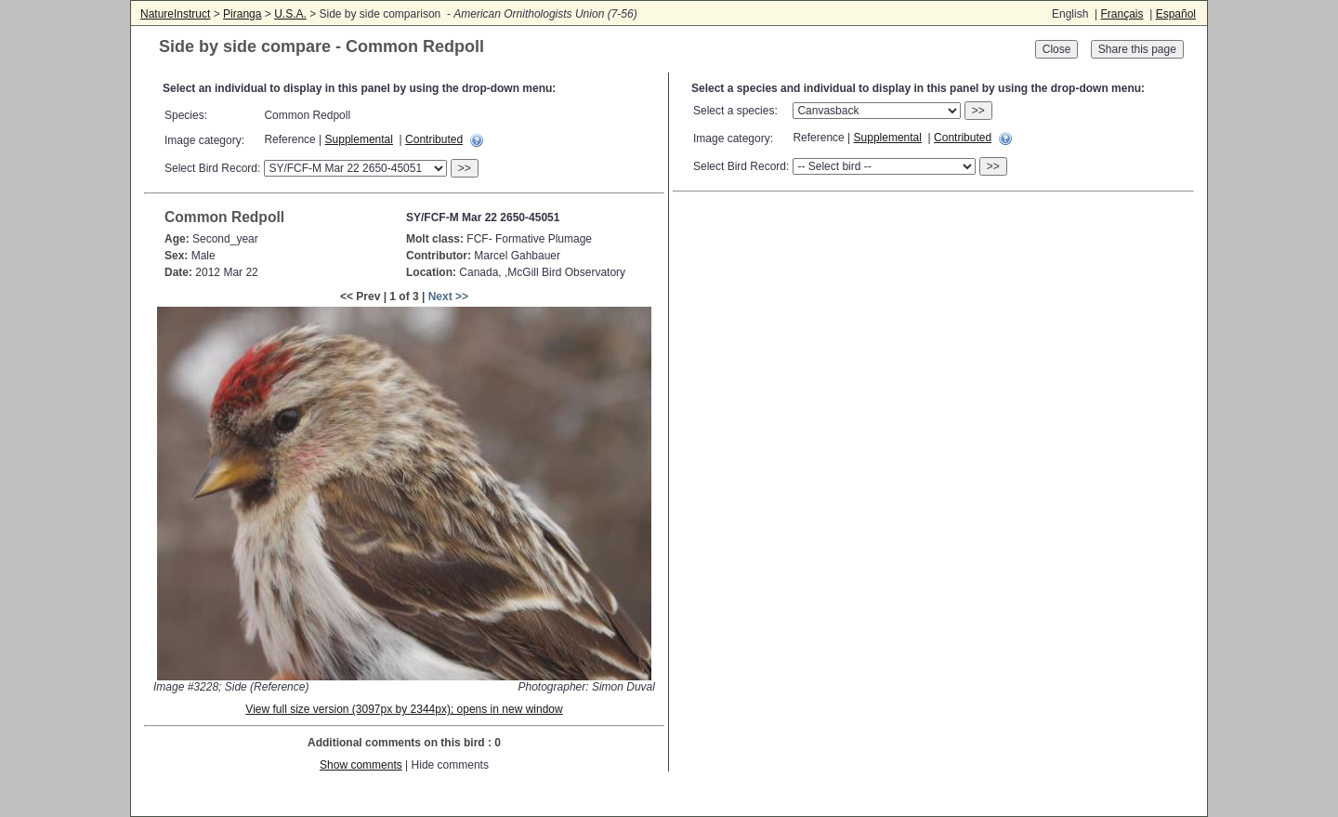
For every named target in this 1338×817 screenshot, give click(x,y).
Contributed (434, 139)
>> (464, 168)
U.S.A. (290, 13)
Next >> (448, 296)
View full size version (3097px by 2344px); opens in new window (403, 709)
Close (1057, 49)
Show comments (361, 764)
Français (1121, 13)
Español (1176, 13)
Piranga (242, 13)
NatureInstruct (175, 13)
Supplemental (359, 139)
